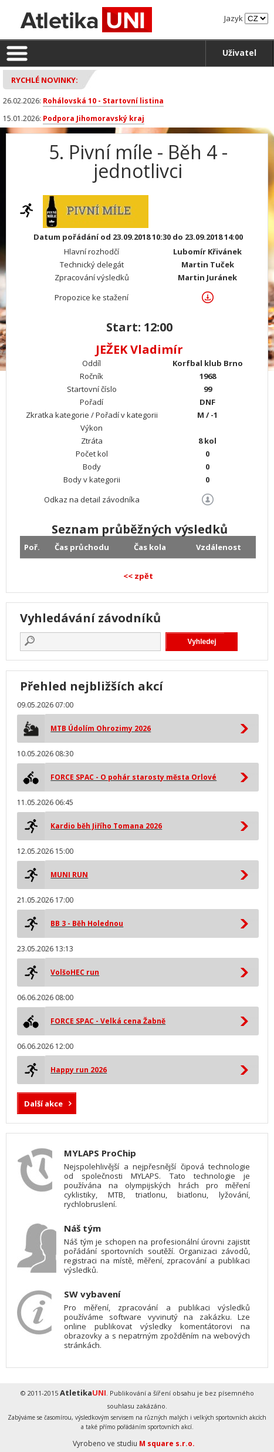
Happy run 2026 (78, 1070)
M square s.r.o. (167, 1443)
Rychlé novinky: (44, 80)
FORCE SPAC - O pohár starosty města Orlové (133, 777)
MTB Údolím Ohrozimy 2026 (100, 728)
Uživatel (239, 52)
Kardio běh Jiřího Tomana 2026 (106, 826)
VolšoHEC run (74, 972)
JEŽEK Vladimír (139, 349)
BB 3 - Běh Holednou (86, 923)
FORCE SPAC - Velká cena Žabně (107, 1021)
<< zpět (138, 576)
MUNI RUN (69, 875)
